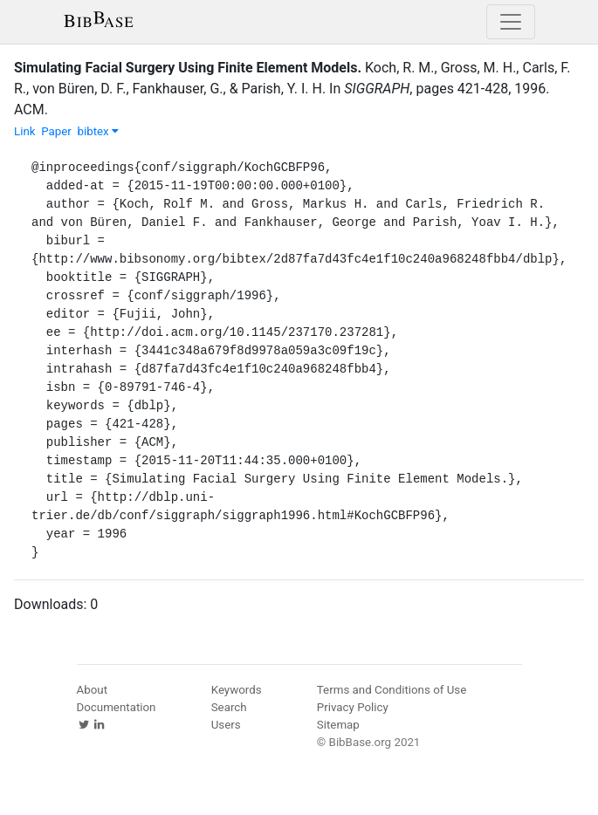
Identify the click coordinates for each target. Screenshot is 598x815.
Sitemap (338, 724)
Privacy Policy (352, 707)
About (92, 689)
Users (226, 724)
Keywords (236, 689)
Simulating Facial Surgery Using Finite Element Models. (187, 67)
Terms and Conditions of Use (391, 689)
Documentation (116, 707)
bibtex (98, 131)
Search (229, 707)
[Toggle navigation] (510, 21)
